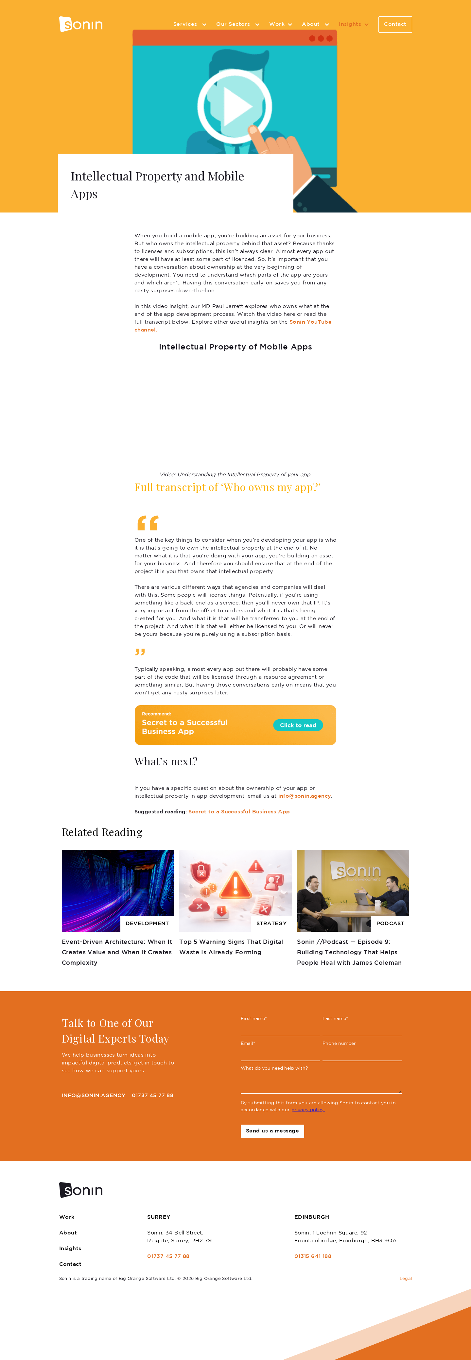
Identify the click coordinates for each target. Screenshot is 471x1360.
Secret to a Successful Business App (239, 811)
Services (191, 24)
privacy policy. (308, 1110)
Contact (395, 24)
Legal (406, 1279)
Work (281, 24)
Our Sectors (238, 24)
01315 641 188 (312, 1256)
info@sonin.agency (304, 796)
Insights (355, 24)
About (316, 24)
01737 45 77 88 (152, 1095)
